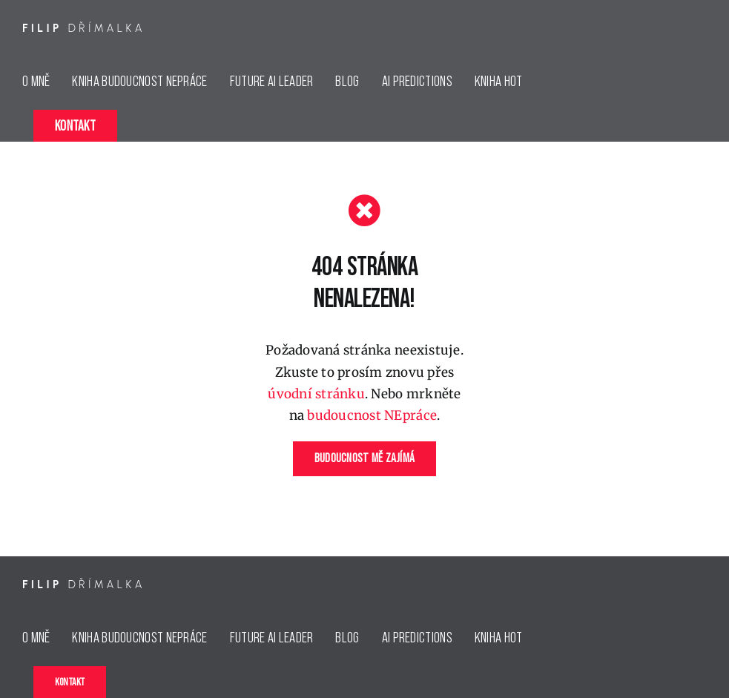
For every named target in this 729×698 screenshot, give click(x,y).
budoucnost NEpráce (372, 415)
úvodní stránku (316, 394)
